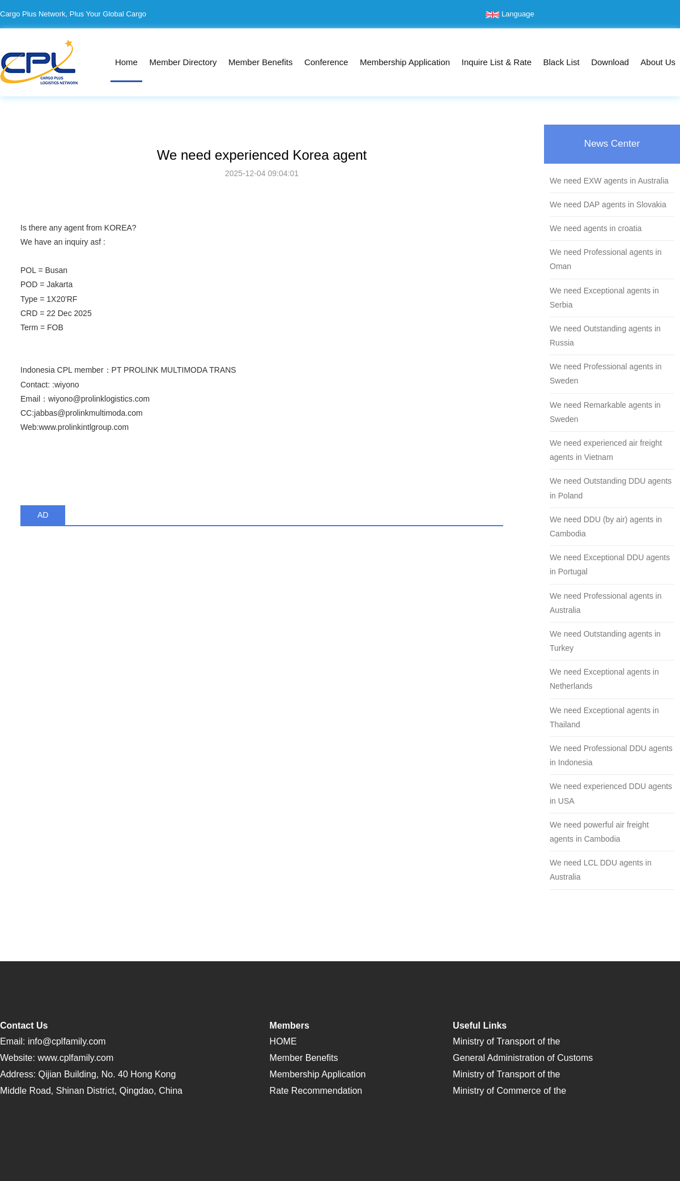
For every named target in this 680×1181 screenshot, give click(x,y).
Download (610, 62)
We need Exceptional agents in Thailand (604, 717)
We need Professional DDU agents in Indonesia (611, 755)
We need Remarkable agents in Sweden (605, 412)
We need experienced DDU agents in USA (611, 793)
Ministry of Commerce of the (509, 1090)
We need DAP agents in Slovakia (608, 204)
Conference (326, 62)
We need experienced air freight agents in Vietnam (606, 450)
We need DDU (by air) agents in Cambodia (606, 526)
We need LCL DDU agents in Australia (601, 869)
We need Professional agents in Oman (605, 259)
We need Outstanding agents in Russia (605, 335)
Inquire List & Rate (497, 62)
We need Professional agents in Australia (605, 603)
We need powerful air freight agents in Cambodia (599, 831)
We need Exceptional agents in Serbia (604, 297)
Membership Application (405, 62)
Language (510, 14)
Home (126, 62)
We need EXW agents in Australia (609, 180)
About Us (657, 62)
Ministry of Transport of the (506, 1041)
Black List (561, 62)
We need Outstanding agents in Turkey (605, 641)
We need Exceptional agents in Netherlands (604, 678)
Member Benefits (260, 62)
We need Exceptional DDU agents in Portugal (610, 564)
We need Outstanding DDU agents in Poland (611, 488)
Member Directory (182, 62)
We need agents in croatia (595, 228)
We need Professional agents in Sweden (605, 373)
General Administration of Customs (523, 1058)
